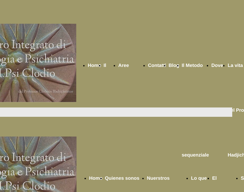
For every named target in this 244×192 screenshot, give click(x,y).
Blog (174, 65)
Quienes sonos (122, 178)
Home (94, 65)
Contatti (157, 65)
